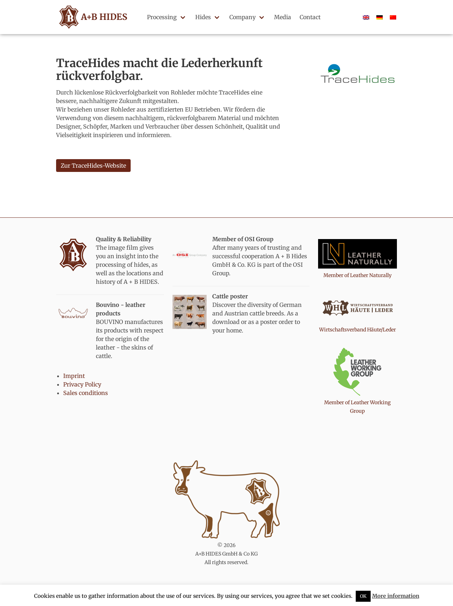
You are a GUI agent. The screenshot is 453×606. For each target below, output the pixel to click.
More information (395, 596)
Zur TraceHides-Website (93, 165)
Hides (203, 17)
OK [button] (363, 596)
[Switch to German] (379, 17)
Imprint (74, 375)
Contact (310, 17)
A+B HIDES (92, 17)
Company (242, 17)
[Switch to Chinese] (393, 17)
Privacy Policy (82, 384)
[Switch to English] (366, 17)
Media (282, 17)
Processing (162, 17)
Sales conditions (85, 392)
